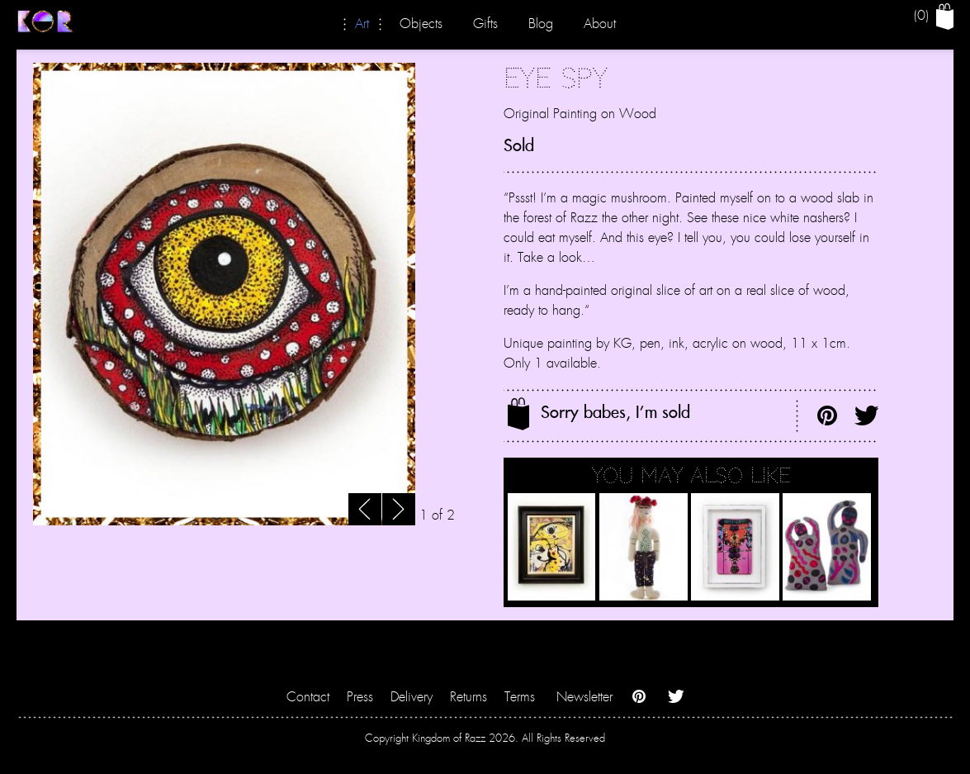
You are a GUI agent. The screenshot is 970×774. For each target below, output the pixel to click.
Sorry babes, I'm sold (599, 413)
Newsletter (584, 697)
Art (362, 24)
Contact (307, 697)
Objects (421, 24)
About (600, 24)
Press (360, 697)
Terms (519, 697)
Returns (468, 697)
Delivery (411, 697)
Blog (540, 24)
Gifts (485, 24)
